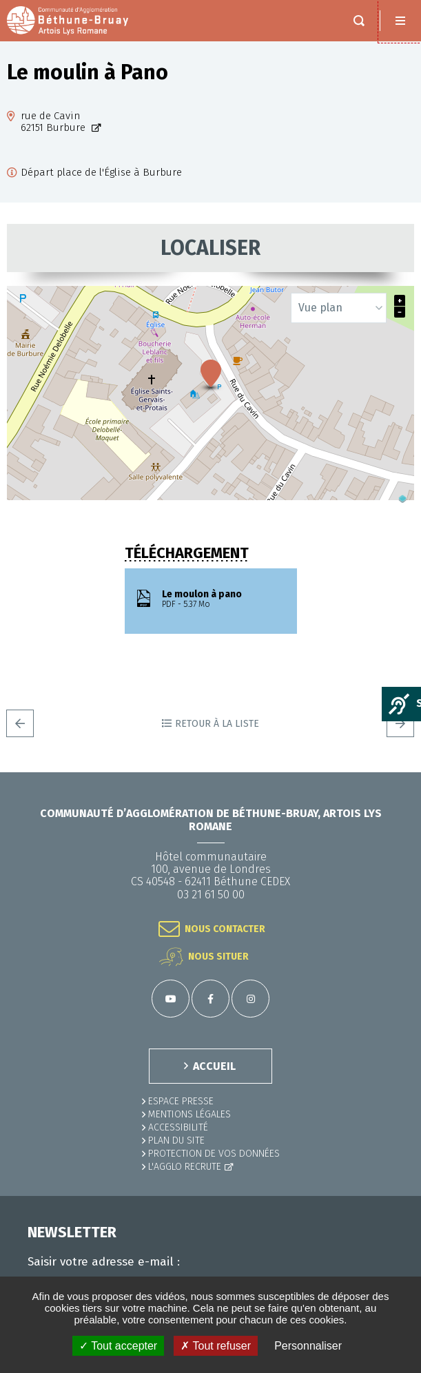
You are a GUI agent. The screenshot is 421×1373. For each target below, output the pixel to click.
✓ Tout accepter (118, 1346)
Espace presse (181, 1101)
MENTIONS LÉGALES (189, 1114)
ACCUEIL (214, 1066)
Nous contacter (225, 929)
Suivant (400, 723)
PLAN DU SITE (176, 1140)
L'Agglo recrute (184, 1167)
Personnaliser (308, 1346)
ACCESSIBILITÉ (178, 1127)
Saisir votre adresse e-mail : (104, 1262)
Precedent (20, 723)
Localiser (210, 248)
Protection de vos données (214, 1153)
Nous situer (218, 956)
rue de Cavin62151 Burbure (54, 122)
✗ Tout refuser (216, 1346)
